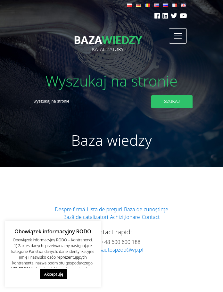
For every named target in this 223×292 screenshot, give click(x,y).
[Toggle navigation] (178, 36)
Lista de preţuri (104, 209)
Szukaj (172, 101)
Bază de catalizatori (85, 217)
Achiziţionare (125, 217)
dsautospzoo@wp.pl (119, 249)
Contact (151, 217)
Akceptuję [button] (53, 274)
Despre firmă (70, 209)
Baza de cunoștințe (146, 209)
